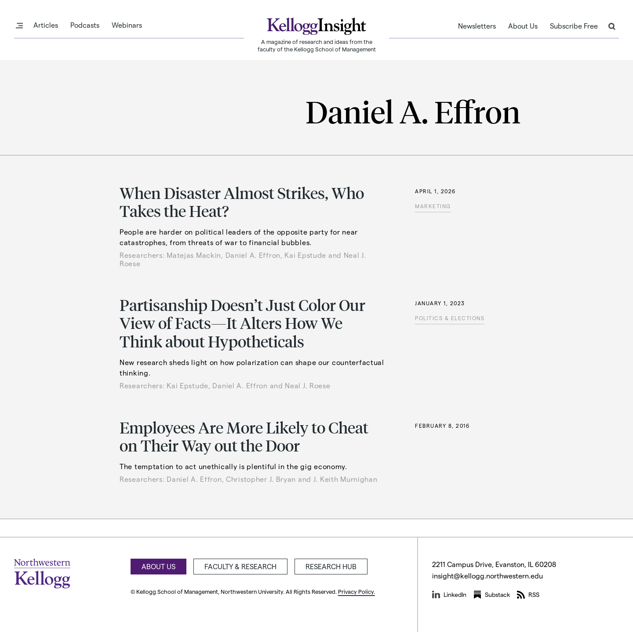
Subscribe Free (574, 26)
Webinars (127, 25)
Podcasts (84, 25)
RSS (528, 595)
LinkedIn (449, 595)
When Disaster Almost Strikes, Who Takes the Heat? (242, 201)
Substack (491, 595)
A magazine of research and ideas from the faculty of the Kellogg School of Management (317, 45)
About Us (523, 26)
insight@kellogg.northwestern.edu (487, 575)
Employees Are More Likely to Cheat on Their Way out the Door (244, 436)
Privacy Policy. (356, 591)
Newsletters (477, 26)
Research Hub (331, 566)
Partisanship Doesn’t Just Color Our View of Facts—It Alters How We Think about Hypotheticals (242, 323)
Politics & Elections (449, 318)
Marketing (433, 206)
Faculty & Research (240, 566)
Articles (45, 25)
